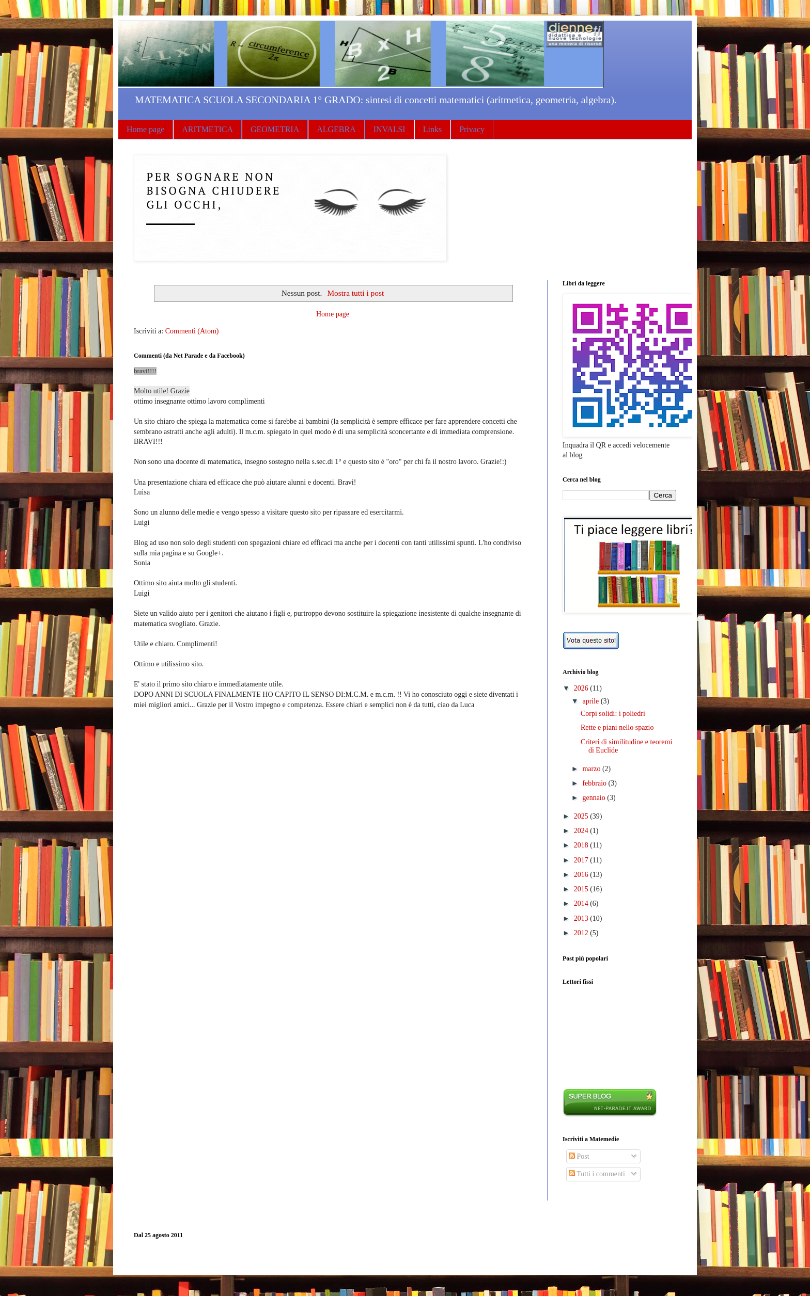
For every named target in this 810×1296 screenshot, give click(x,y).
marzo (592, 769)
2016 (582, 874)
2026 (582, 688)
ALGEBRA (336, 129)
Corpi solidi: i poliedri (613, 713)
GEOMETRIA (275, 129)
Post (579, 1156)
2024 (582, 831)
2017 (582, 860)
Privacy (472, 129)
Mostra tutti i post (355, 293)
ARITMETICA (207, 129)
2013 (582, 918)
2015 (582, 889)
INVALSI (389, 129)
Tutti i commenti (597, 1174)
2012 (582, 933)
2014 (582, 903)
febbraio (595, 783)
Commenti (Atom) (192, 331)
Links (432, 129)
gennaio (594, 798)
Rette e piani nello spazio (617, 727)
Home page (145, 129)
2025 (582, 816)
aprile (591, 701)
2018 (582, 845)
